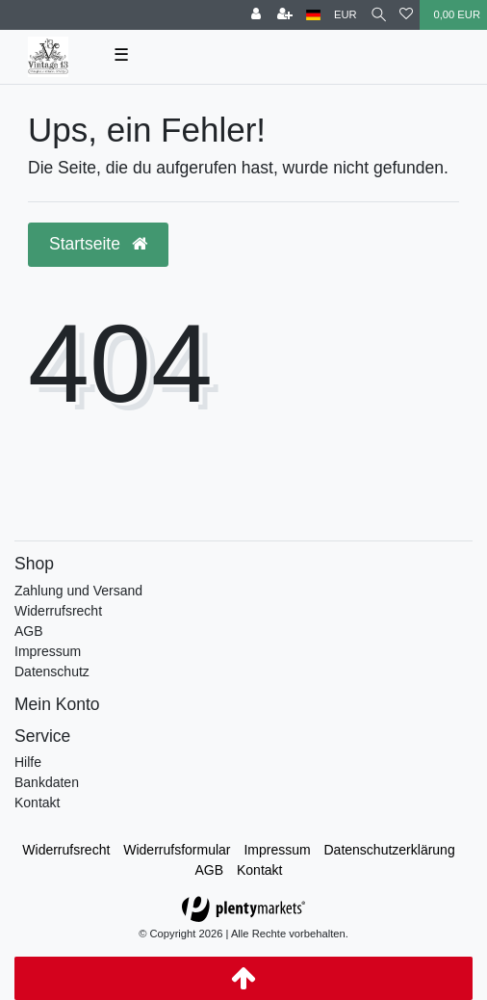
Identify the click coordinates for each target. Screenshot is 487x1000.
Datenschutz (52, 671)
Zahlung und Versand (78, 590)
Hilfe (27, 762)
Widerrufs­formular (176, 849)
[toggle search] (379, 15)
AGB (28, 631)
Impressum (47, 651)
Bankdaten (46, 782)
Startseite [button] (98, 243)
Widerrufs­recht (66, 849)
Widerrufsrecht (58, 610)
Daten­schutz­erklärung (389, 849)
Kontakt (37, 802)
